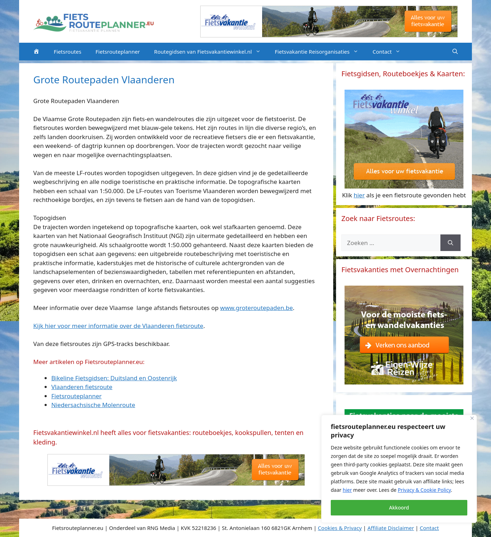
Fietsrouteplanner (118, 51)
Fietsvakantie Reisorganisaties (320, 51)
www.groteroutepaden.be (256, 308)
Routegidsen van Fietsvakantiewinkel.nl (211, 51)
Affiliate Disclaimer (391, 527)
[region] (399, 469)
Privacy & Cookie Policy (424, 490)
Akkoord (399, 507)
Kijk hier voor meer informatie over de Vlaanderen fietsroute (118, 326)
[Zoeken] (450, 242)
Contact (390, 51)
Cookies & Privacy (340, 527)
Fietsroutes (67, 51)
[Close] (472, 418)
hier (347, 490)
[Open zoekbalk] (455, 51)
